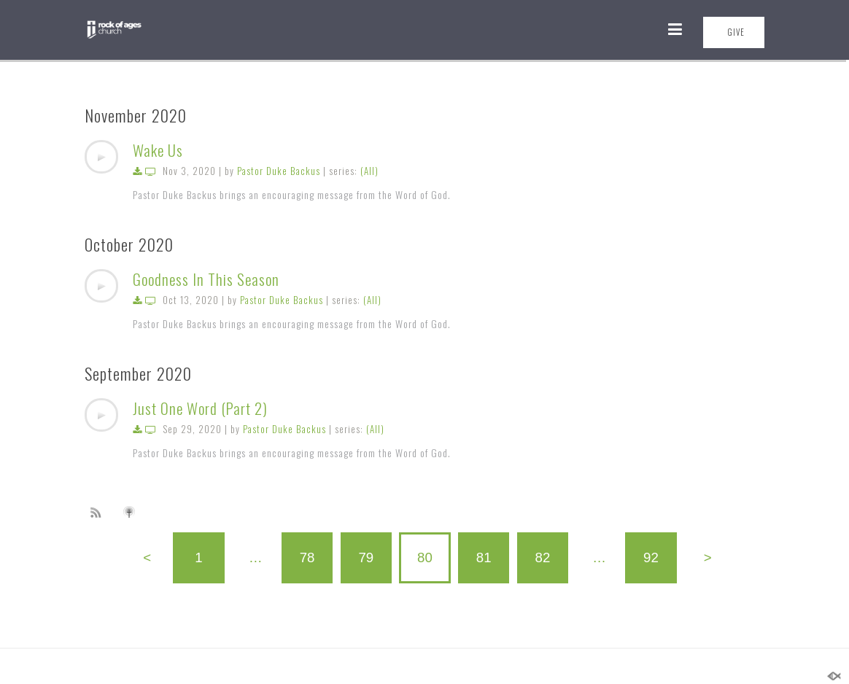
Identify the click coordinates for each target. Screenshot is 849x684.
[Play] (101, 157)
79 (365, 557)
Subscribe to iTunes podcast (131, 512)
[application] (101, 157)
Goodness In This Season (206, 279)
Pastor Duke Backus (278, 170)
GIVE (736, 32)
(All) (369, 170)
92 (651, 557)
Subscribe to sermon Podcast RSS (98, 512)
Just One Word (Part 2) (200, 408)
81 (484, 557)
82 (543, 557)
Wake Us (158, 150)
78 (307, 557)
